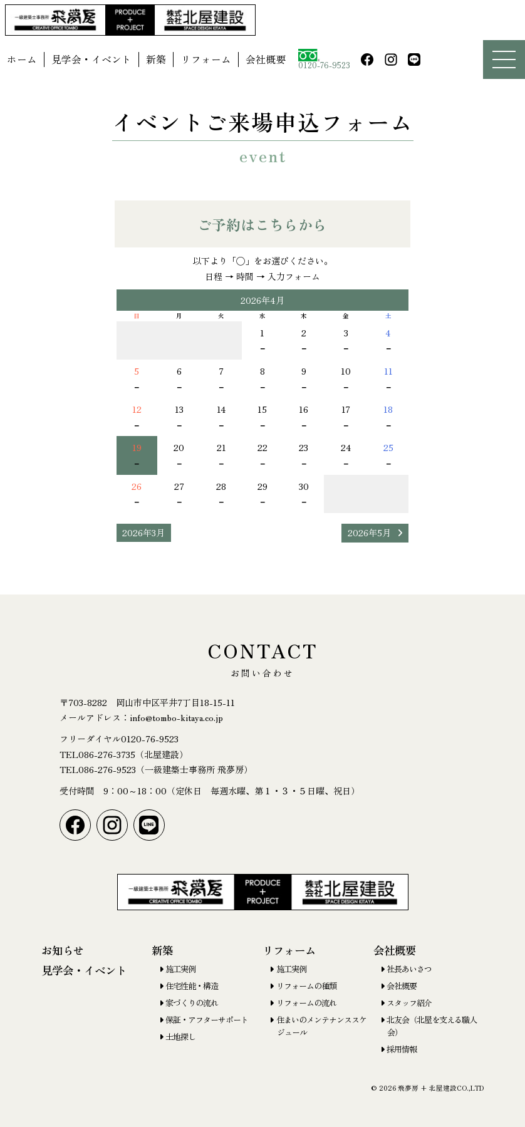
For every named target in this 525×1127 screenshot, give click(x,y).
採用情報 (402, 1049)
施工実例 (180, 969)
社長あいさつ (409, 969)
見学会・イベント (91, 59)
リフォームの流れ (306, 1003)
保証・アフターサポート (206, 1020)
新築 (156, 59)
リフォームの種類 (306, 986)
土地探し (180, 1036)
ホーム (22, 59)
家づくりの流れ (191, 1003)
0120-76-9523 (324, 60)
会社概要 (266, 59)
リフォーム (206, 59)
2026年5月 (369, 532)
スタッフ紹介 (409, 1003)
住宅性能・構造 (191, 986)
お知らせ (62, 950)
